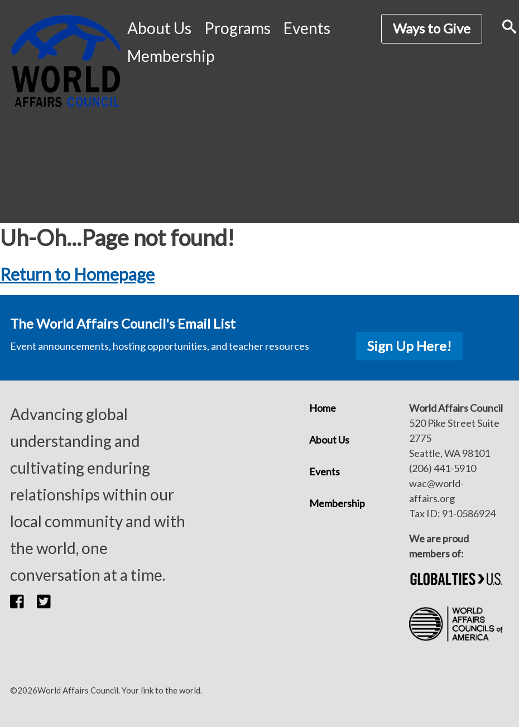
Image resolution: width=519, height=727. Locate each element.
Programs (237, 27)
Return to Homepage (77, 274)
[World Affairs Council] (66, 61)
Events (306, 27)
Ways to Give (431, 28)
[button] (23, 601)
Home (322, 408)
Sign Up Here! (409, 346)
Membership (170, 55)
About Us (159, 27)
